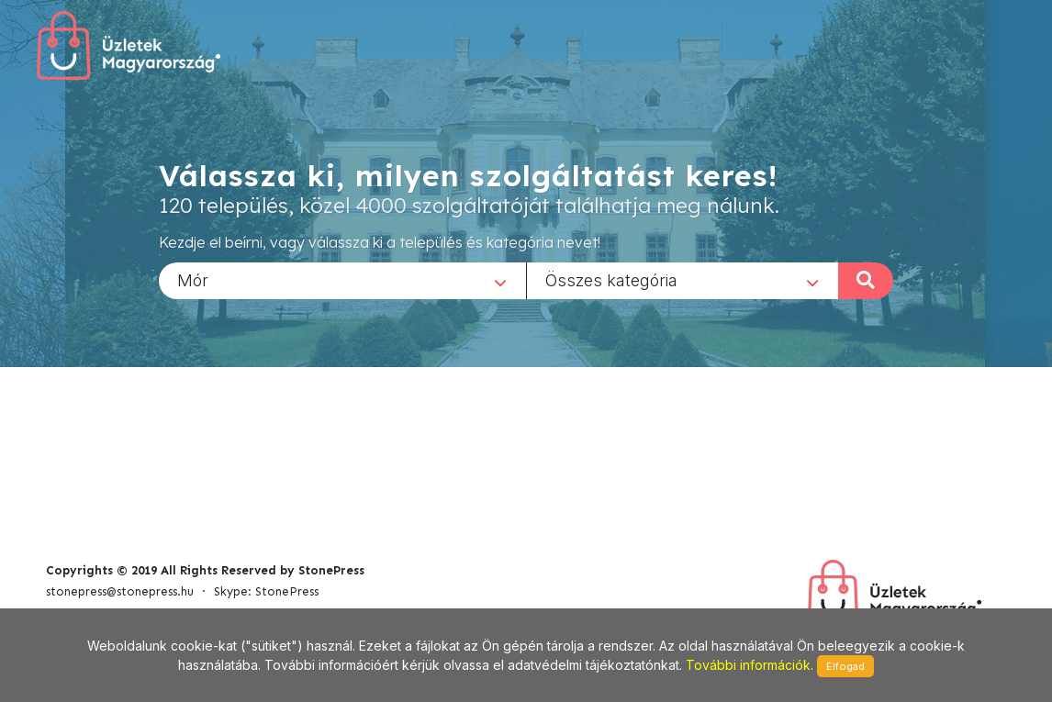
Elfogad (845, 666)
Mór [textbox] (192, 279)
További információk (748, 665)
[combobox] (342, 280)
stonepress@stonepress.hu (120, 591)
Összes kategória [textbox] (611, 279)
